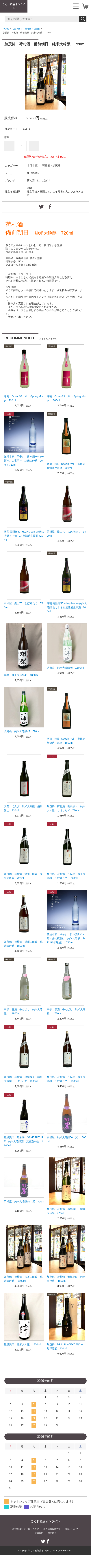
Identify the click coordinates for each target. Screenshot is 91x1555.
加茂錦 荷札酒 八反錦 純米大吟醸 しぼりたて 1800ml (66, 1079)
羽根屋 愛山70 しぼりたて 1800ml (66, 533)
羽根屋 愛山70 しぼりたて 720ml (23, 605)
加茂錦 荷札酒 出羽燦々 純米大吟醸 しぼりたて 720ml (66, 808)
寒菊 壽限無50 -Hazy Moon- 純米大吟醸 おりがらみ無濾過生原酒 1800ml (67, 607)
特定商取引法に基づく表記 (25, 1529)
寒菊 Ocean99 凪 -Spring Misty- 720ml (24, 398)
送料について (71, 1529)
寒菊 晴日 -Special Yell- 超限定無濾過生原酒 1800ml (66, 740)
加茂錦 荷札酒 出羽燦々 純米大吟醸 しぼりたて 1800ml (23, 1079)
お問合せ (52, 1533)
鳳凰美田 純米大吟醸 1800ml (22, 1344)
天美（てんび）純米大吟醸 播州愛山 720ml (23, 808)
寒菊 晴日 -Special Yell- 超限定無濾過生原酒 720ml (66, 465)
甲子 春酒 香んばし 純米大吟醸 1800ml (23, 1011)
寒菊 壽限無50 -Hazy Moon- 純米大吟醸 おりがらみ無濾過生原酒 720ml (24, 535)
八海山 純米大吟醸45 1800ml (66, 667)
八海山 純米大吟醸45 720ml (23, 731)
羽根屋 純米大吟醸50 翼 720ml (24, 1203)
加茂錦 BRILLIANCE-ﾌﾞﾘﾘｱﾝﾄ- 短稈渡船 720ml (66, 1346)
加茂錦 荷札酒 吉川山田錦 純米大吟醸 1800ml (23, 1278)
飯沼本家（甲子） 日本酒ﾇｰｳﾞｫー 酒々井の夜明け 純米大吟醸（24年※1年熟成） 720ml (67, 938)
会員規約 (39, 1533)
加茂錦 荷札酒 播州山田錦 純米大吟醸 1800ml (23, 943)
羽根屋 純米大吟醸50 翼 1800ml (66, 1139)
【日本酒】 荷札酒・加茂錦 (26, 28)
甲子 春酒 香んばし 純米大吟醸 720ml (66, 1011)
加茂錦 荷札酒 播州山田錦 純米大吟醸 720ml (23, 876)
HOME (6, 28)
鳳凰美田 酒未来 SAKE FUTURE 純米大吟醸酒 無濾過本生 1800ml (23, 1141)
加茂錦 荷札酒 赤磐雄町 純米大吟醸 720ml (66, 1211)
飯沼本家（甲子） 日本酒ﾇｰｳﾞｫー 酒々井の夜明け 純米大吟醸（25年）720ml (24, 460)
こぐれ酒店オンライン (13, 6)
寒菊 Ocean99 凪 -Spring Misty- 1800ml (66, 398)
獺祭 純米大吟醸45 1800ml (21, 675)
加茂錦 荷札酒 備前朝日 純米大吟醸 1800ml (66, 1278)
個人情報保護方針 (52, 1529)
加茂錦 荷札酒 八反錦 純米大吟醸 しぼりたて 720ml (66, 876)
